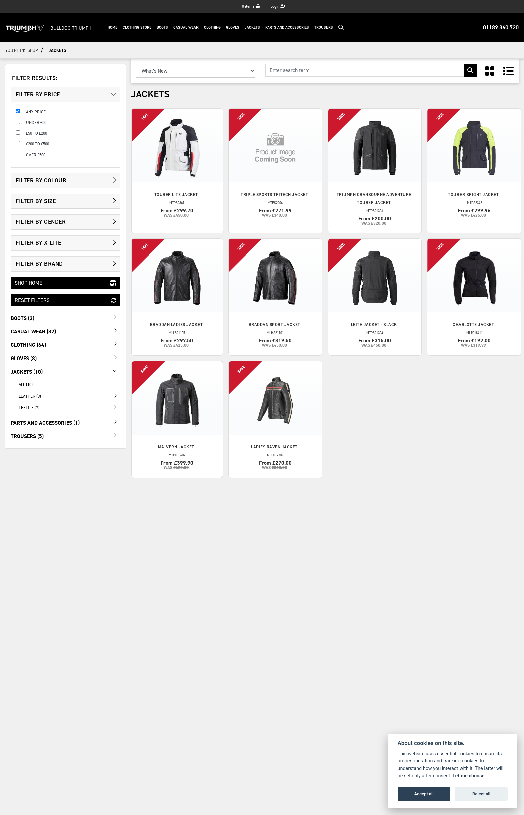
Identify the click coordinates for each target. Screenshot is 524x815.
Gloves (235, 27)
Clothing (214, 27)
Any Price (36, 112)
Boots (164, 27)
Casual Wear (188, 27)
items (251, 6)
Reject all (481, 793)
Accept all (424, 793)
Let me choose (469, 776)
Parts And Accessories (289, 27)
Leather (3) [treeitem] (69, 395)
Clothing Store (139, 27)
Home (115, 27)
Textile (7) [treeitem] (69, 407)
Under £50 (36, 122)
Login (277, 6)
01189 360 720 (501, 27)
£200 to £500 (37, 144)
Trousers (326, 27)
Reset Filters (65, 300)
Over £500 (35, 155)
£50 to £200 (36, 133)
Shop (33, 50)
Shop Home (65, 282)
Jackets (254, 27)
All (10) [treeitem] (26, 384)
